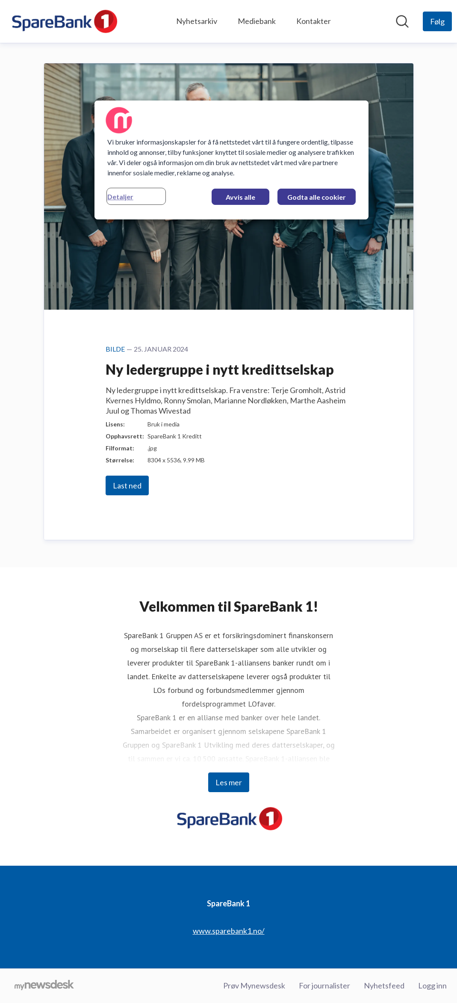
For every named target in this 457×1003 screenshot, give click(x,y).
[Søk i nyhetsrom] (402, 21)
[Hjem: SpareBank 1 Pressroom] (63, 21)
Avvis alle (240, 197)
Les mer (228, 782)
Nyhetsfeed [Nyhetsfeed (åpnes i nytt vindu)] (384, 985)
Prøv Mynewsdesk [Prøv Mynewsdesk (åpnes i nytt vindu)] (254, 985)
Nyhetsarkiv (196, 21)
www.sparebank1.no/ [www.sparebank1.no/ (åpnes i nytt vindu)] (229, 930)
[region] (231, 160)
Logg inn (432, 985)
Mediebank (257, 21)
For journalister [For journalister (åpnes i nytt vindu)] (324, 985)
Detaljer (120, 196)
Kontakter (313, 21)
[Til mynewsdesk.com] (44, 986)
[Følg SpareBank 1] (437, 21)
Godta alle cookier (316, 197)
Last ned (127, 485)
